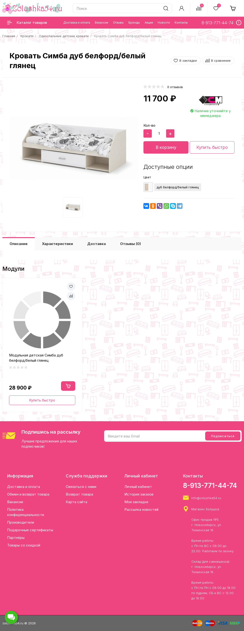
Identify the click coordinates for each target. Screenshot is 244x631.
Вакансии (15, 502)
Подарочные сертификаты (30, 530)
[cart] (233, 8)
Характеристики (57, 243)
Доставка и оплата (23, 486)
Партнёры (16, 537)
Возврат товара (79, 494)
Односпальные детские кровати (64, 36)
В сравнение (221, 60)
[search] (166, 8)
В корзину (166, 147)
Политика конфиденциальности (25, 512)
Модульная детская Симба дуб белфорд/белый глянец (36, 358)
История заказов (138, 494)
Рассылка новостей (141, 509)
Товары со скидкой (23, 545)
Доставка (96, 243)
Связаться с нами (81, 486)
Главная (8, 36)
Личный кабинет (138, 486)
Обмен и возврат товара (28, 494)
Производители (20, 522)
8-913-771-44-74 (210, 485)
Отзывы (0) (130, 243)
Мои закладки (136, 502)
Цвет (147, 177)
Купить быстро (212, 147)
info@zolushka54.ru (206, 498)
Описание (19, 243)
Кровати (26, 36)
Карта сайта (76, 502)
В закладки (188, 60)
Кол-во (149, 125)
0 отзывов (175, 87)
